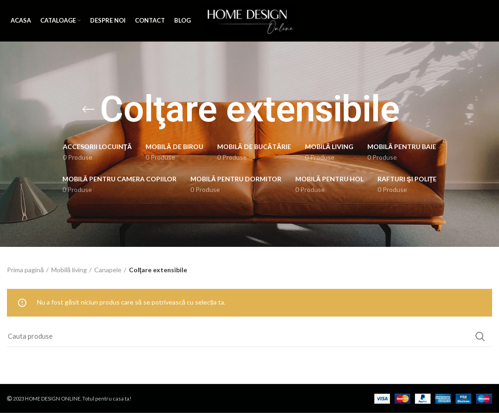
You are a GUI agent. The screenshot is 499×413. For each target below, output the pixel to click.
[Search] (249, 336)
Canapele (108, 270)
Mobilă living (69, 270)
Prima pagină (25, 270)
